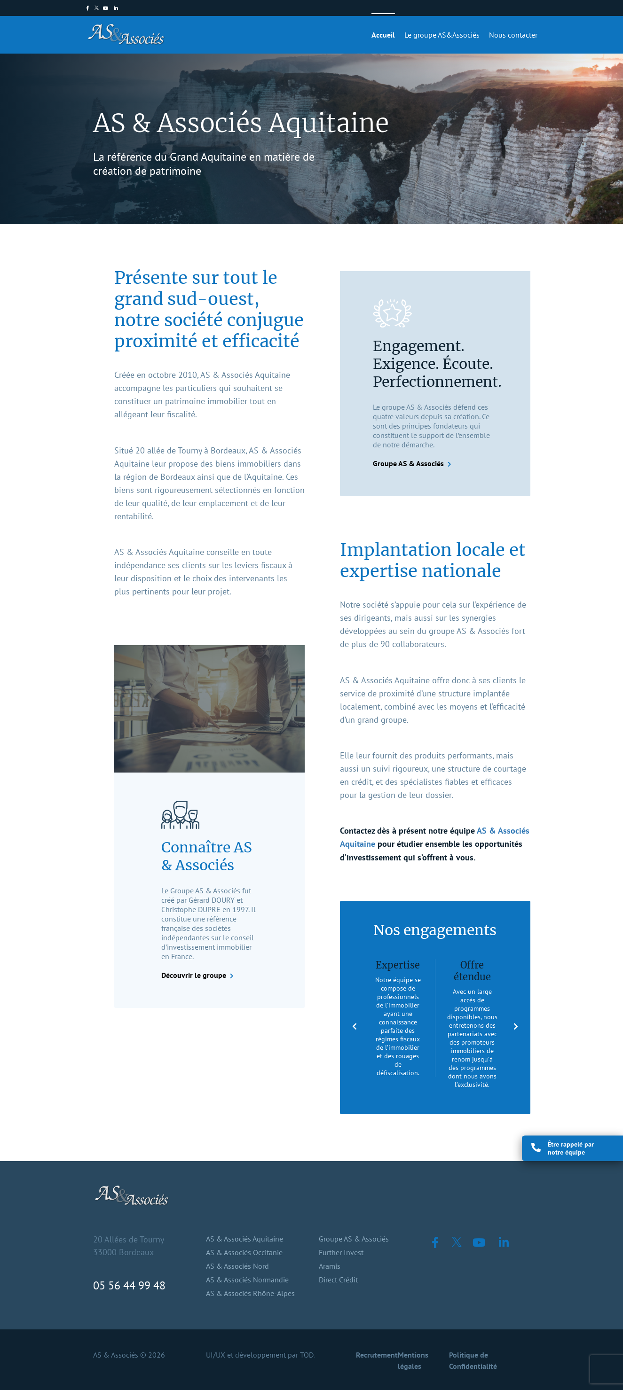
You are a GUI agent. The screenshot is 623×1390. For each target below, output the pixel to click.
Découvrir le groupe (193, 975)
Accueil (383, 34)
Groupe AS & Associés (408, 463)
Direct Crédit (338, 1279)
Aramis (329, 1266)
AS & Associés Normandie (247, 1279)
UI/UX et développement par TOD (260, 1354)
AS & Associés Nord (237, 1266)
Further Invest (341, 1252)
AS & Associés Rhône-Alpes (250, 1293)
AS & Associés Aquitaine (244, 1238)
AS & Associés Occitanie (244, 1252)
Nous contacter (513, 34)
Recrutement (377, 1354)
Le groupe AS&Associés (442, 34)
